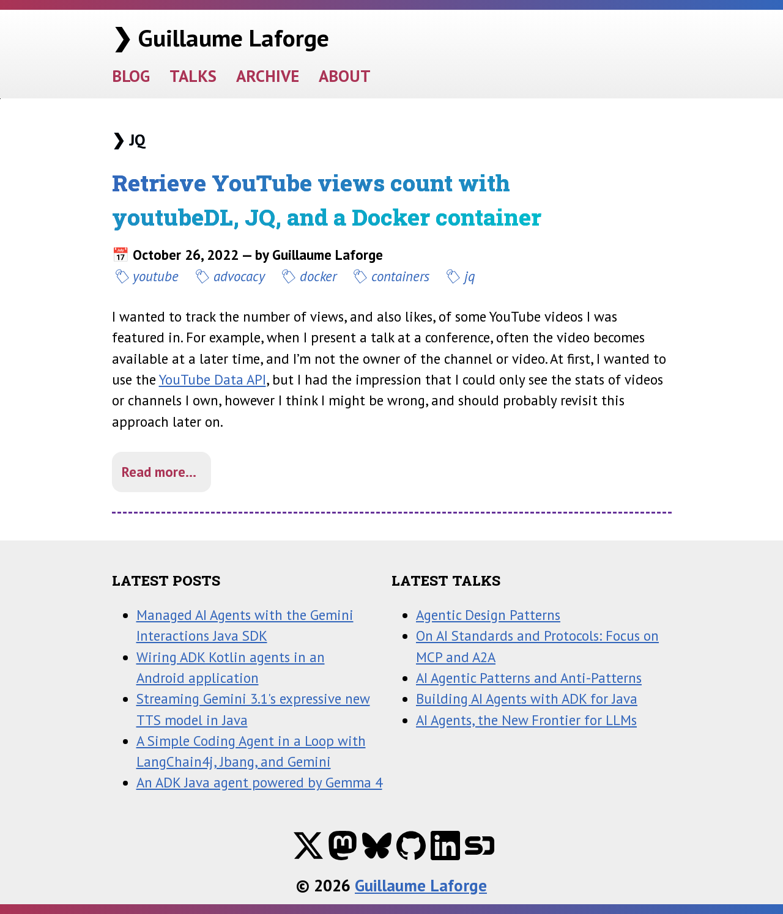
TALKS (193, 75)
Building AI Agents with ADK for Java (526, 698)
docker (318, 276)
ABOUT (345, 75)
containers (400, 276)
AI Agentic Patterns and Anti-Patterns (529, 678)
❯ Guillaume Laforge (220, 37)
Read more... (159, 472)
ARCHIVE (267, 75)
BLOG (131, 75)
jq (469, 276)
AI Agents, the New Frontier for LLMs (526, 720)
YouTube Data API (212, 379)
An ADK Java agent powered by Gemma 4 (259, 782)
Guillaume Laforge (421, 885)
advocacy (239, 276)
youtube (156, 276)
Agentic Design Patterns (488, 615)
